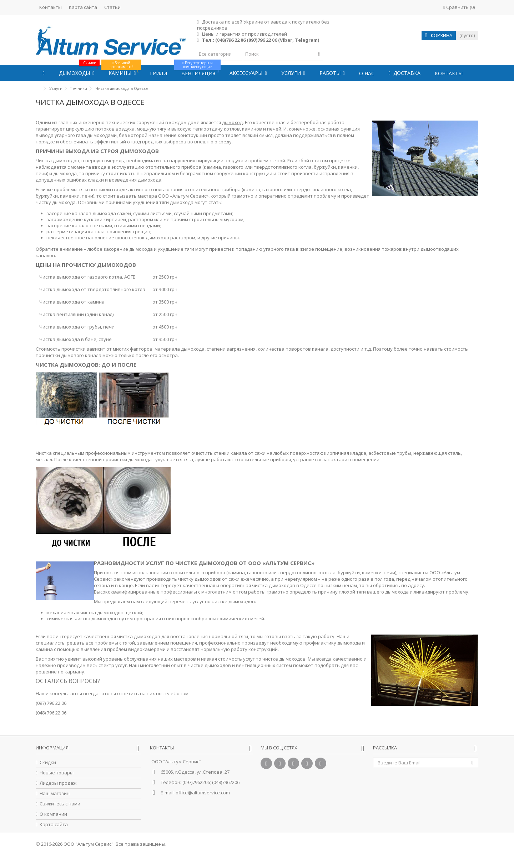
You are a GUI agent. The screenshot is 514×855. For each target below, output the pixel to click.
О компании (53, 814)
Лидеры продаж (58, 783)
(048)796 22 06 (230, 40)
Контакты (50, 7)
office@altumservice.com (203, 792)
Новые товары (57, 773)
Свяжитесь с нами (60, 804)
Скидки (48, 762)
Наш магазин (55, 793)
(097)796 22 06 (262, 40)
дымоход (232, 122)
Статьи (112, 7)
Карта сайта (83, 7)
